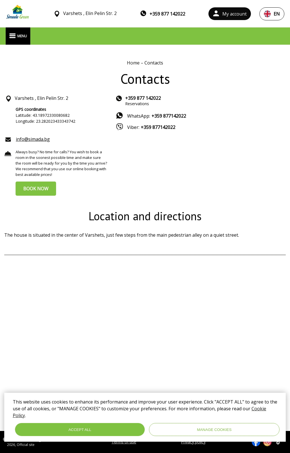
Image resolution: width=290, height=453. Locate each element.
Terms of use (124, 442)
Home (134, 63)
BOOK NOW (35, 188)
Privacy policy (193, 442)
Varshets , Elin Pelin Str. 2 (90, 13)
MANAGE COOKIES (214, 430)
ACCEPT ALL (80, 430)
